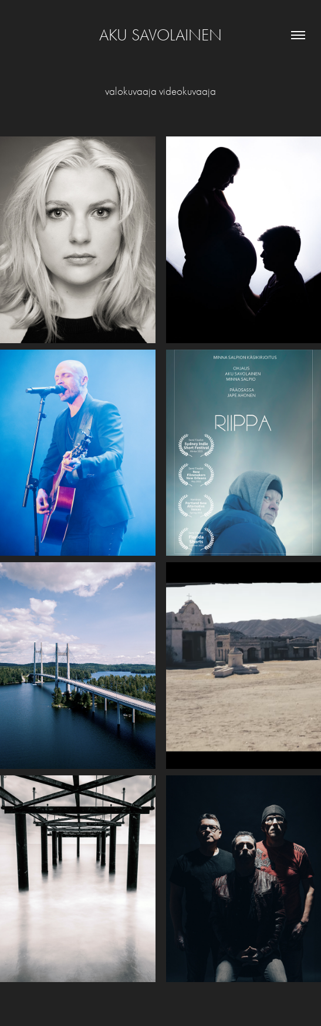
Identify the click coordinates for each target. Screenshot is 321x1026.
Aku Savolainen (160, 35)
